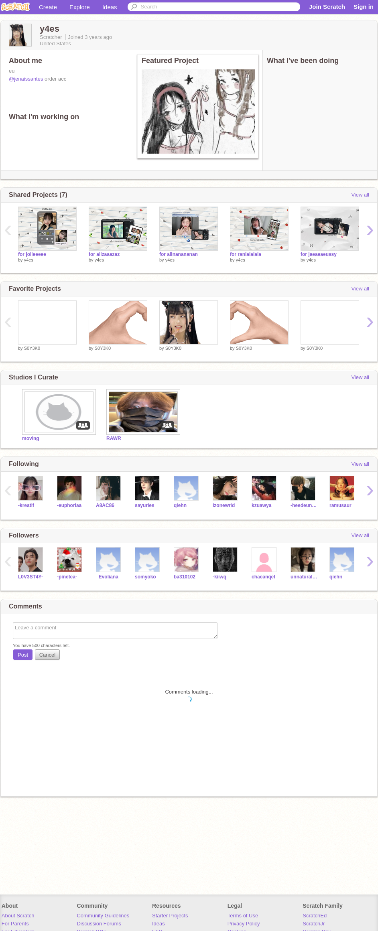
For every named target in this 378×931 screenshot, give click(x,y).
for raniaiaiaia (245, 254)
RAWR (113, 438)
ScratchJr (314, 924)
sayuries (144, 505)
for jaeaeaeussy (319, 254)
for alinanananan (178, 254)
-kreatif (26, 505)
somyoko (145, 577)
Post (23, 655)
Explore (79, 7)
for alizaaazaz (104, 254)
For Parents (15, 924)
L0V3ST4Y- (30, 577)
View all (360, 195)
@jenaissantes (26, 79)
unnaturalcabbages (304, 577)
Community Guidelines (103, 916)
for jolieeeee (32, 254)
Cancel (47, 655)
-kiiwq (219, 577)
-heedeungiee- (304, 505)
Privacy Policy (244, 924)
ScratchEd (315, 916)
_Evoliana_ (108, 577)
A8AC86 (105, 505)
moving (30, 438)
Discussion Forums (99, 924)
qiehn (180, 505)
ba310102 (184, 577)
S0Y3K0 (32, 348)
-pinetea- (67, 577)
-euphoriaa (69, 505)
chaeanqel (263, 577)
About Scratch (18, 916)
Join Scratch (327, 6)
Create (48, 7)
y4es (28, 260)
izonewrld (224, 505)
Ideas (109, 7)
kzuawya (261, 505)
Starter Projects (170, 916)
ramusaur (340, 505)
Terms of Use (243, 916)
